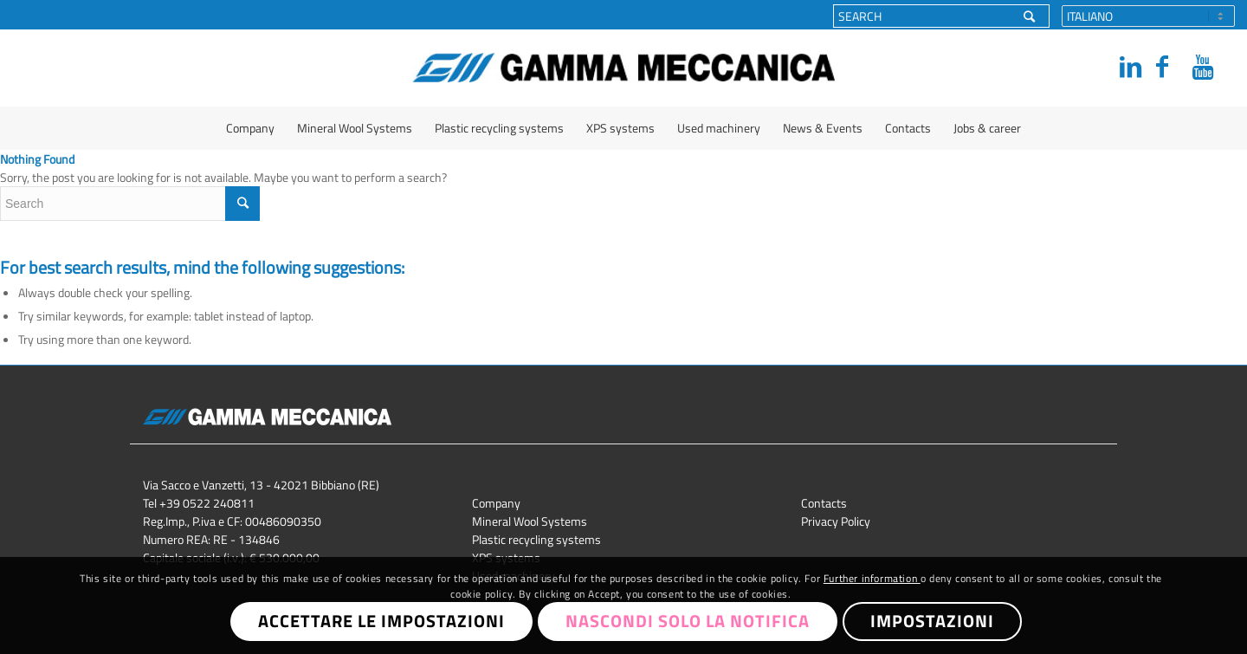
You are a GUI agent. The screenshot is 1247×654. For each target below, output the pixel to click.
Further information (872, 578)
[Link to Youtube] (1198, 67)
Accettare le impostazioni (381, 620)
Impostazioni (932, 620)
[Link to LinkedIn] (1126, 67)
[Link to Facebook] (1162, 67)
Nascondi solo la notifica (687, 620)
